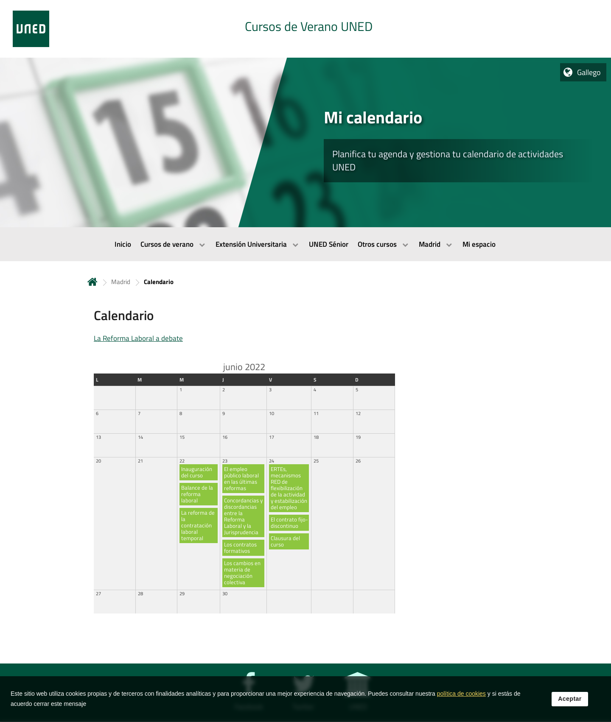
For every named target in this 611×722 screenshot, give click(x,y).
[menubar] (305, 244)
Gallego (589, 72)
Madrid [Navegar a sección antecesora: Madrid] (120, 282)
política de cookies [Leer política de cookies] (461, 696)
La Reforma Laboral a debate (138, 338)
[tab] (305, 29)
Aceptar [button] (570, 701)
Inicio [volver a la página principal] (92, 282)
